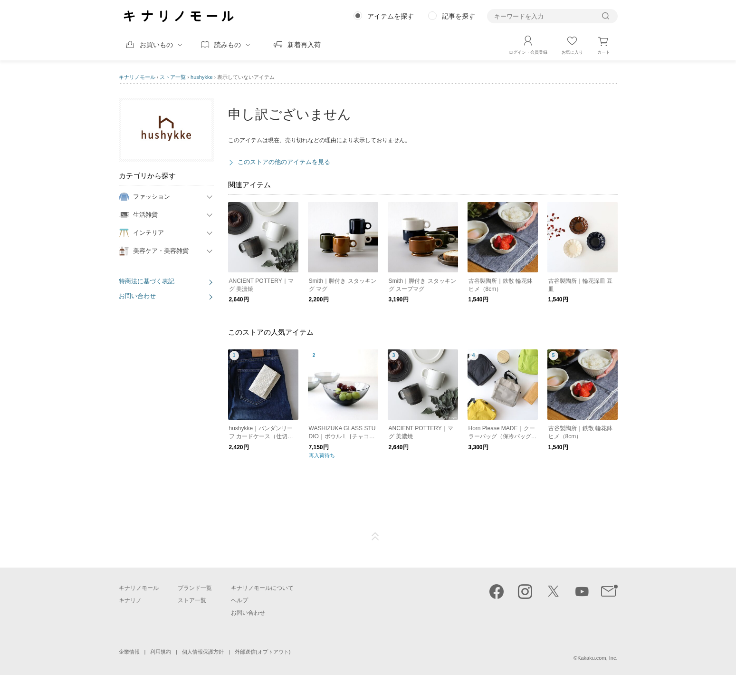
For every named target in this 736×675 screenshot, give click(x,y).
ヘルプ (239, 600)
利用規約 (160, 652)
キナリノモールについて (262, 588)
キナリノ (130, 600)
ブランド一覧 (195, 588)
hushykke (201, 77)
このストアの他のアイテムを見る (284, 161)
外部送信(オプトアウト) (262, 652)
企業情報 (129, 652)
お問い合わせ (137, 295)
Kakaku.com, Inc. (597, 658)
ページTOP (375, 537)
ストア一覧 (173, 77)
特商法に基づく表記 (146, 281)
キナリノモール (137, 77)
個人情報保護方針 (203, 652)
